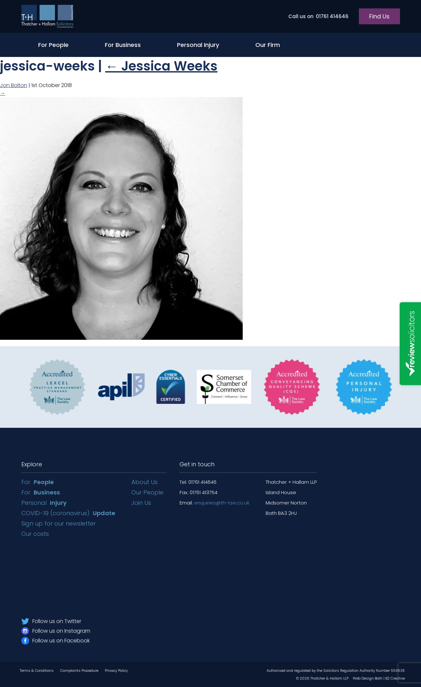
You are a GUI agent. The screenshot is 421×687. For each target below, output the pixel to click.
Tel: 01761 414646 (198, 482)
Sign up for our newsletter (59, 523)
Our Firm (267, 45)
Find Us (379, 16)
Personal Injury (198, 45)
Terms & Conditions (37, 670)
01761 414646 (318, 16)
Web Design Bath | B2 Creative (379, 678)
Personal (44, 503)
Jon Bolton (13, 85)
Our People (147, 492)
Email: (214, 502)
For (37, 482)
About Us (144, 482)
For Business (123, 45)
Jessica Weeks (161, 66)
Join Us (141, 503)
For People (53, 45)
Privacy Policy (116, 670)
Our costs (35, 534)
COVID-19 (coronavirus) (68, 513)
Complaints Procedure (79, 670)
